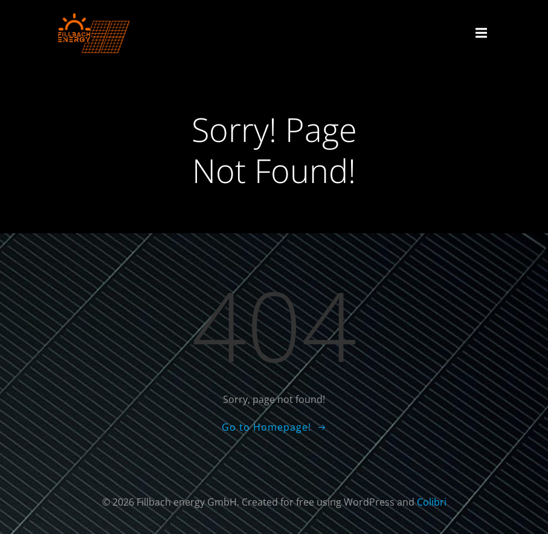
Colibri (431, 502)
